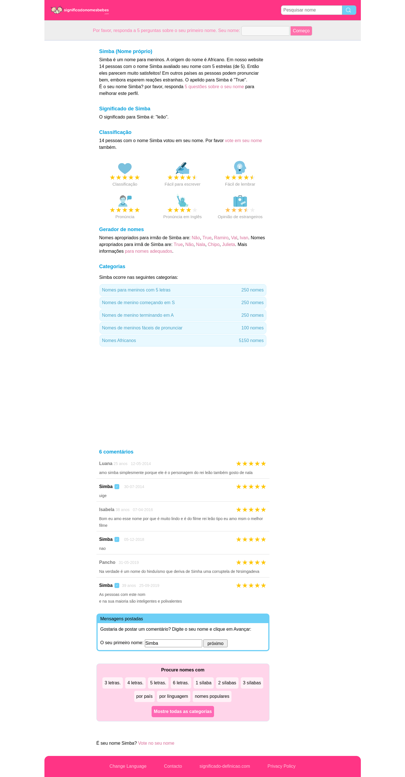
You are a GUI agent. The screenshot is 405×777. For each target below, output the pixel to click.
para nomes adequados (148, 251)
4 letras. (135, 682)
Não (196, 237)
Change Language (128, 766)
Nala (200, 244)
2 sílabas (227, 682)
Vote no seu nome (156, 743)
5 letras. (158, 682)
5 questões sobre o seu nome (214, 86)
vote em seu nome (243, 140)
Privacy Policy (281, 766)
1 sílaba (204, 682)
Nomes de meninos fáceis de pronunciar (183, 328)
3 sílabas (252, 682)
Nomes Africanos (183, 340)
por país (144, 696)
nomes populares (212, 696)
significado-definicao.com (224, 766)
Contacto (173, 766)
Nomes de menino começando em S (183, 302)
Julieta (228, 244)
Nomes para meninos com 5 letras (183, 290)
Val (234, 237)
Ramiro (221, 237)
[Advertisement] (66, 124)
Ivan (244, 237)
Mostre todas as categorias (183, 711)
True (207, 237)
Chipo (214, 244)
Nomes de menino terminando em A (183, 315)
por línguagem (173, 696)
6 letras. (181, 682)
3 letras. (113, 682)
